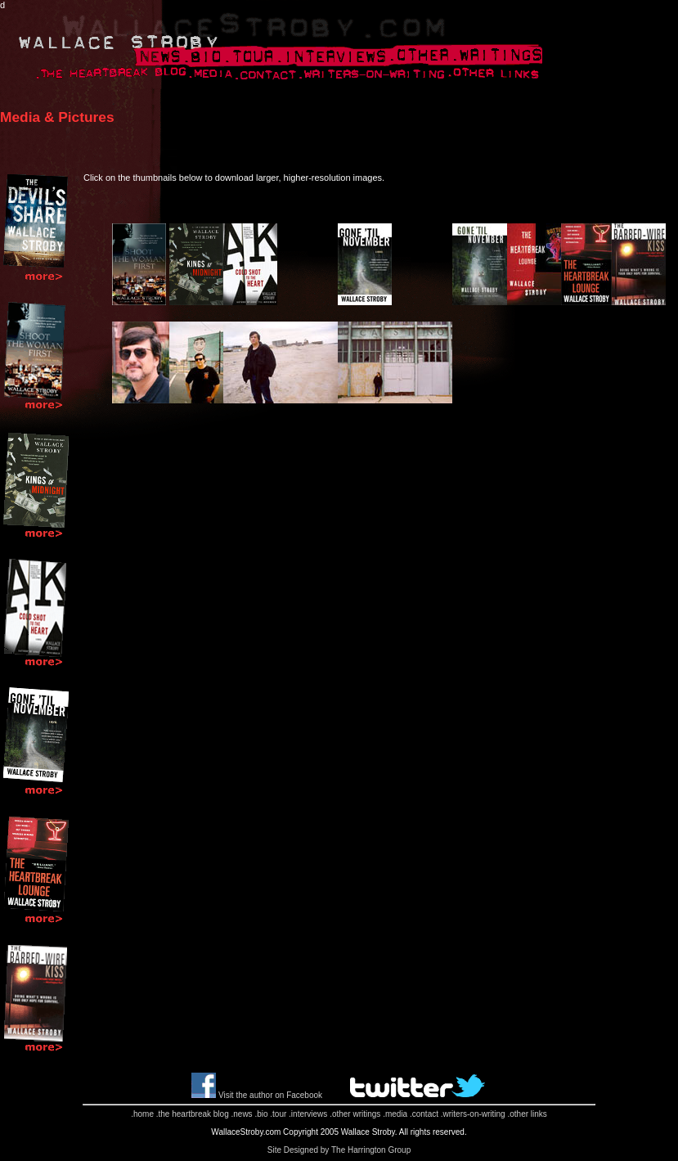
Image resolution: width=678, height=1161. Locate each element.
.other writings (355, 1113)
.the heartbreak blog (192, 1113)
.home (142, 1113)
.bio (260, 1113)
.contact (424, 1113)
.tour (278, 1113)
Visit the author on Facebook (270, 1095)
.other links (526, 1113)
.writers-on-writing (473, 1113)
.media (395, 1113)
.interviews (308, 1113)
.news (241, 1113)
